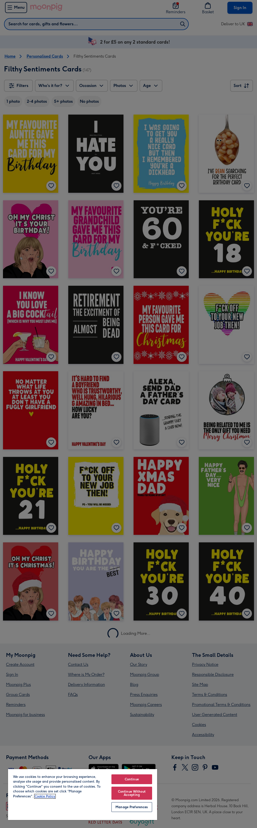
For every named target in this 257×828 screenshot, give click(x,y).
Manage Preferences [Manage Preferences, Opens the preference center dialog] (131, 807)
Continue (132, 779)
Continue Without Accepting (132, 793)
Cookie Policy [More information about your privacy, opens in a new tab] (45, 796)
